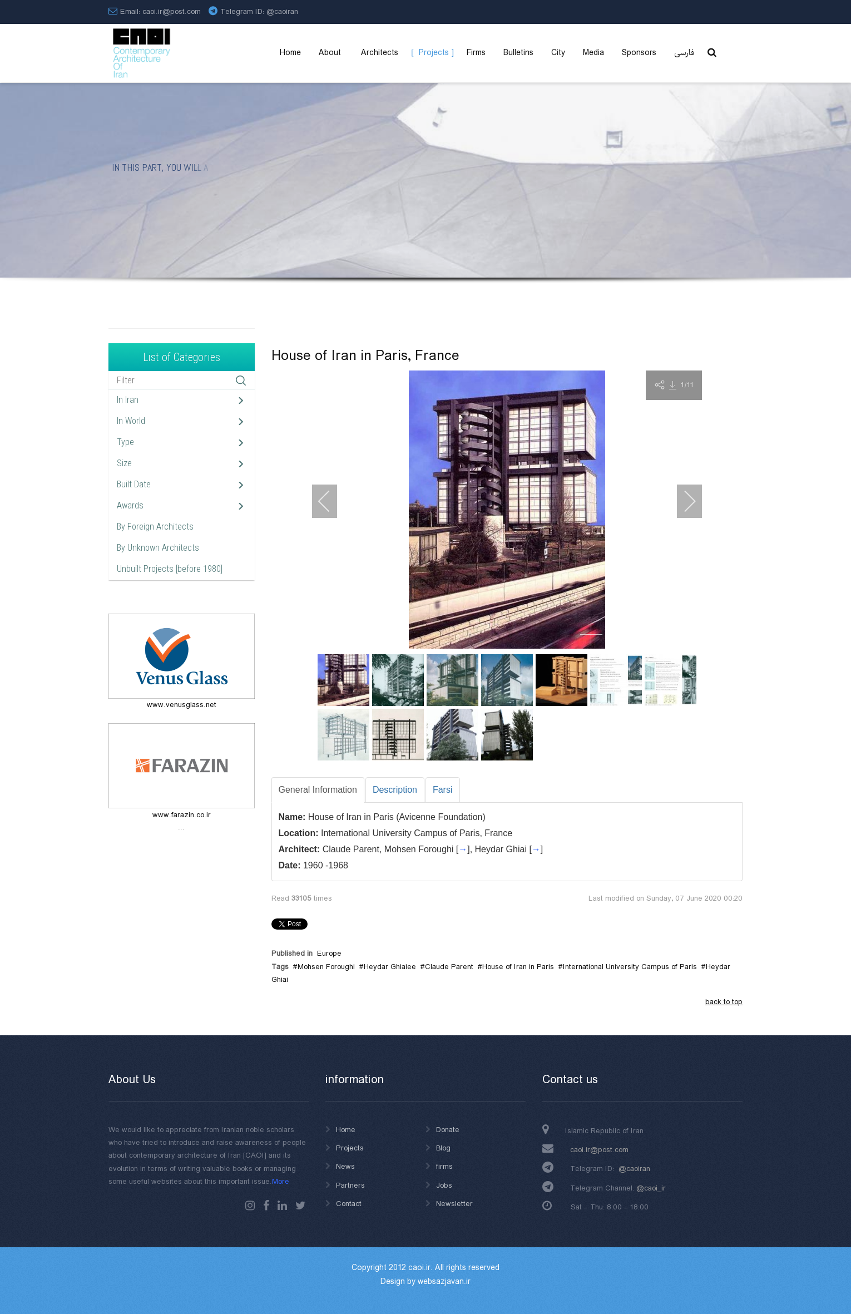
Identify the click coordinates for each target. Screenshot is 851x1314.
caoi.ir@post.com (599, 1150)
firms (444, 1166)
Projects (350, 1148)
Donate (447, 1130)
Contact (349, 1204)
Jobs (444, 1185)
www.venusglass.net (181, 705)
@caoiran (282, 12)
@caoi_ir (651, 1188)
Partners (350, 1185)
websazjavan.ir (444, 1281)
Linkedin (282, 1205)
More (280, 1181)
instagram (250, 1205)
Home (345, 1130)
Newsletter (454, 1204)
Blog (443, 1148)
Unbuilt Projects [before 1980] (169, 569)
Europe (329, 953)
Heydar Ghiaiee (390, 967)
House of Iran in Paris (518, 967)
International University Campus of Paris (630, 967)
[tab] (317, 790)
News (345, 1166)
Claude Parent (449, 967)
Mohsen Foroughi (326, 967)
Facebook (266, 1205)
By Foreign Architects (155, 526)
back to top (724, 1002)
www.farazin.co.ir (181, 815)
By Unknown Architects (158, 547)
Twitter (300, 1205)
